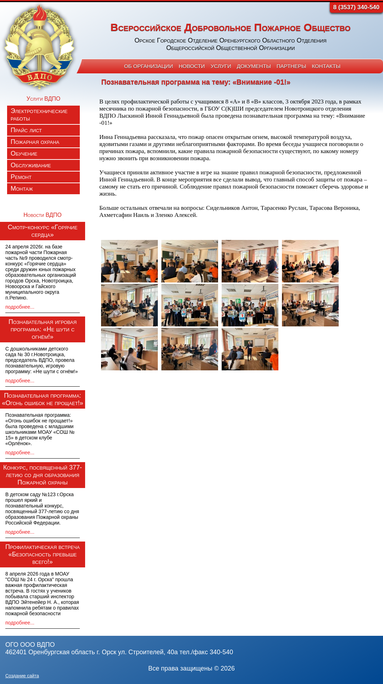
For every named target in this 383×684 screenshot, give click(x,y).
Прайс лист (26, 130)
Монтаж (22, 188)
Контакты (326, 66)
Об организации (148, 66)
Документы (254, 66)
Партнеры (291, 66)
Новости (192, 66)
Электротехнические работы (39, 114)
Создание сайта (22, 675)
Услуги (221, 66)
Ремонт (21, 176)
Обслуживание (31, 165)
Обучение (24, 153)
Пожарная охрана (35, 141)
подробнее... (19, 307)
